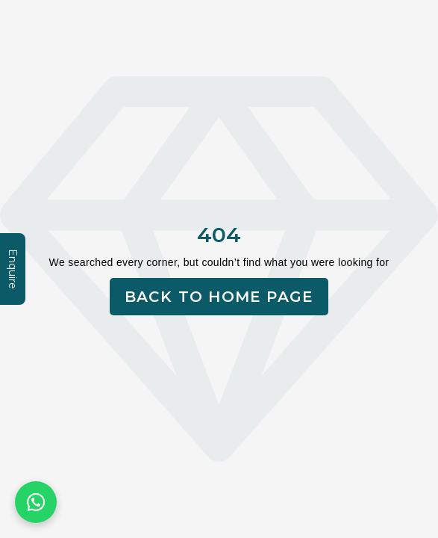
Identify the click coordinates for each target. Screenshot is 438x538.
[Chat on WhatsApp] (36, 502)
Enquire (12, 269)
